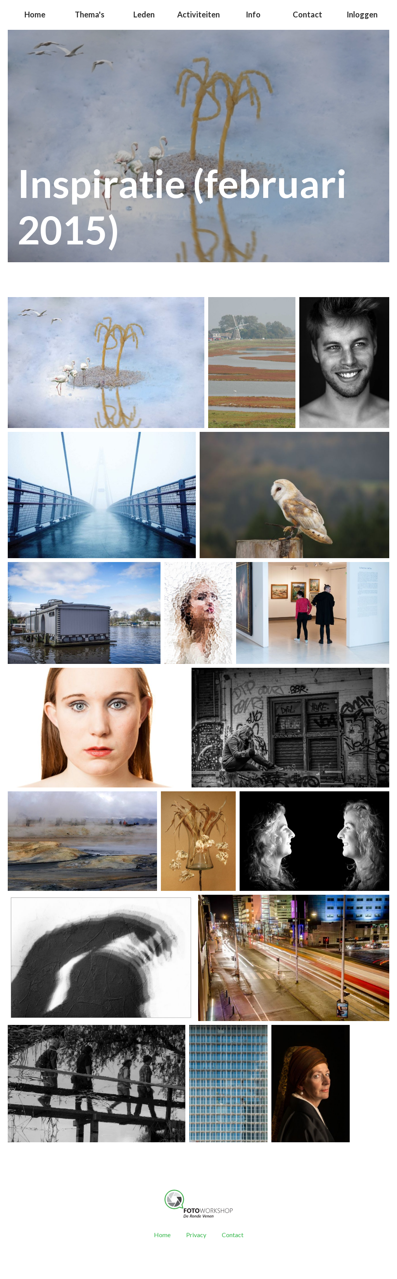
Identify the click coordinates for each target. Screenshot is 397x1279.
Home (34, 14)
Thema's (89, 14)
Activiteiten (198, 14)
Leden (144, 14)
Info (253, 14)
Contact (307, 14)
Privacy (196, 1234)
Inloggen (362, 14)
